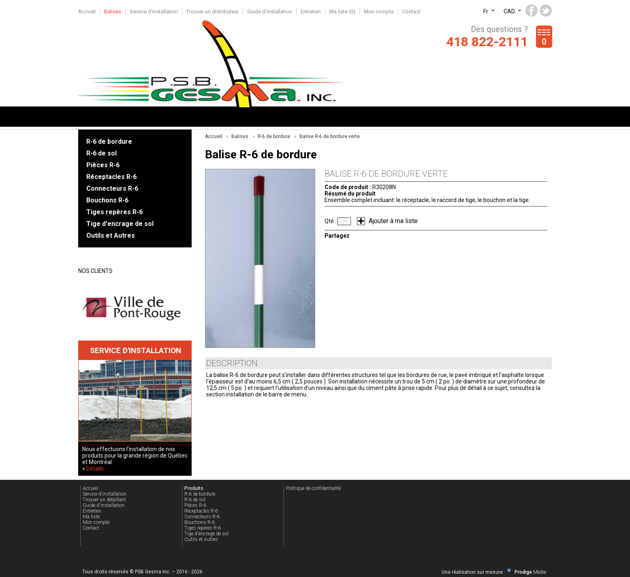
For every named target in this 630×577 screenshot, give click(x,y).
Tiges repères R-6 (114, 212)
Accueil (87, 12)
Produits (193, 488)
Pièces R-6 (103, 165)
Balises (112, 12)
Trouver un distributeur (212, 12)
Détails (95, 468)
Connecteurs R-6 (112, 188)
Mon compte (379, 12)
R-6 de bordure (109, 141)
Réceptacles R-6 (111, 177)
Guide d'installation (269, 12)
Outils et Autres (110, 235)
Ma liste (91, 517)
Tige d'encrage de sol (120, 224)
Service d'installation (154, 12)
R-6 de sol (101, 153)
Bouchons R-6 (107, 200)
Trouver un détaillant (104, 499)
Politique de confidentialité (313, 488)
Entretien (311, 12)
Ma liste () (342, 12)
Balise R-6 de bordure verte (329, 136)
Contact (411, 12)
